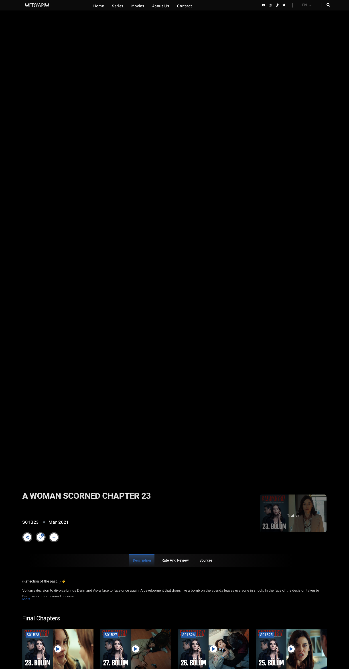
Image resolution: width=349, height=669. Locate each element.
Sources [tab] (206, 560)
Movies (137, 6)
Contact (184, 6)
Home (98, 6)
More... (27, 599)
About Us (160, 6)
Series (117, 6)
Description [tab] (142, 560)
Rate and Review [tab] (175, 560)
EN (306, 5)
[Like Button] (40, 537)
